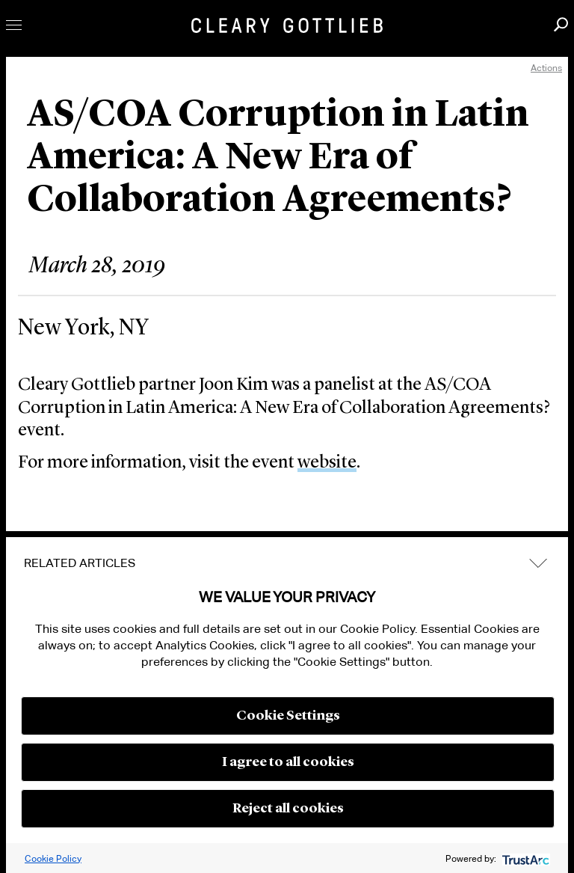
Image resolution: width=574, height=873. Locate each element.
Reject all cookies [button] (288, 808)
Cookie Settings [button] (288, 716)
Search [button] (561, 24)
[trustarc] (524, 858)
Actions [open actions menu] (546, 67)
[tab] (287, 563)
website (327, 463)
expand (538, 563)
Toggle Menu (14, 25)
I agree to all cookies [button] (288, 762)
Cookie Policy (53, 858)
